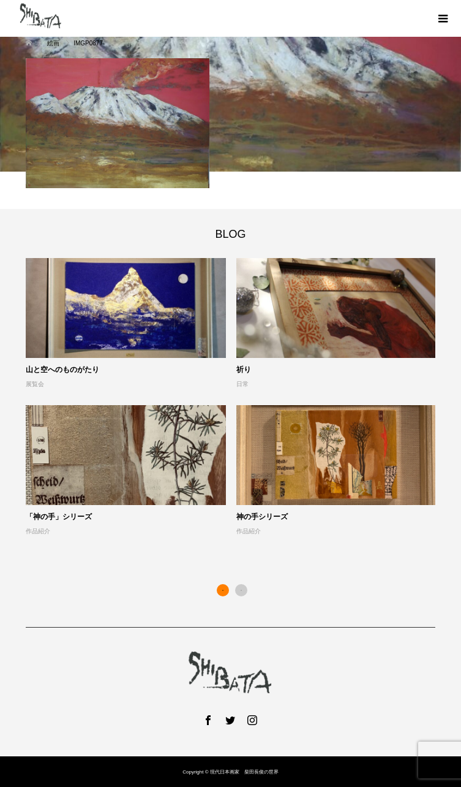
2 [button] (241, 590)
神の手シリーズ (262, 516)
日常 (242, 384)
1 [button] (223, 590)
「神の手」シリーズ (59, 516)
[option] (236, 397)
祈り (243, 369)
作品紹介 (38, 531)
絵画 (54, 43)
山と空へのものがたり (62, 369)
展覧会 (35, 384)
